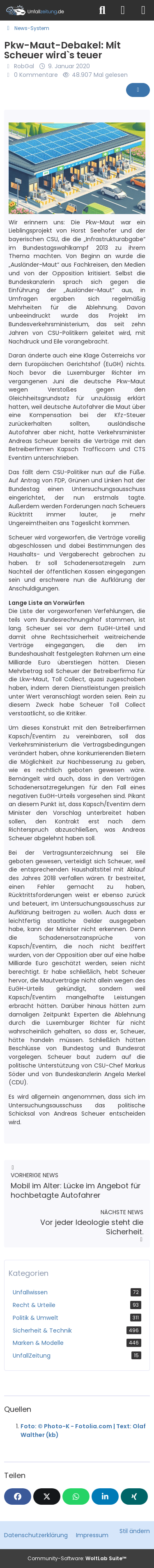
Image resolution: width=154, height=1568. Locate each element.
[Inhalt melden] (138, 90)
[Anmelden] (123, 10)
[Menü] (143, 10)
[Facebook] (17, 1496)
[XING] (134, 1496)
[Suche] (102, 10)
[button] (105, 1496)
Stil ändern (135, 1531)
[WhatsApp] (76, 1496)
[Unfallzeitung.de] (46, 10)
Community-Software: (77, 1558)
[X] (46, 1496)
